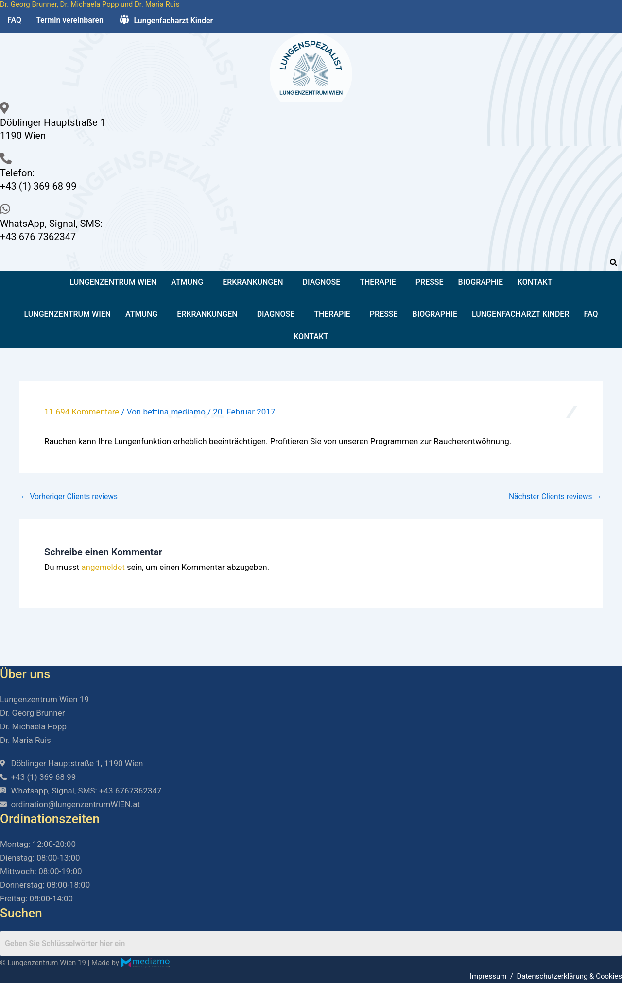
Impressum (488, 976)
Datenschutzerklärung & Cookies (569, 976)
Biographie (480, 282)
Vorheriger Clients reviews (70, 496)
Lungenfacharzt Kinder (521, 314)
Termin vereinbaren (70, 20)
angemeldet (102, 567)
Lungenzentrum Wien (113, 282)
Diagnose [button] (322, 282)
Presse (429, 282)
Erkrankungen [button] (253, 282)
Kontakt (535, 282)
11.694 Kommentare (81, 411)
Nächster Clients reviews (554, 496)
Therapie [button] (378, 282)
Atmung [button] (187, 282)
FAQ (14, 20)
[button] (189, 282)
